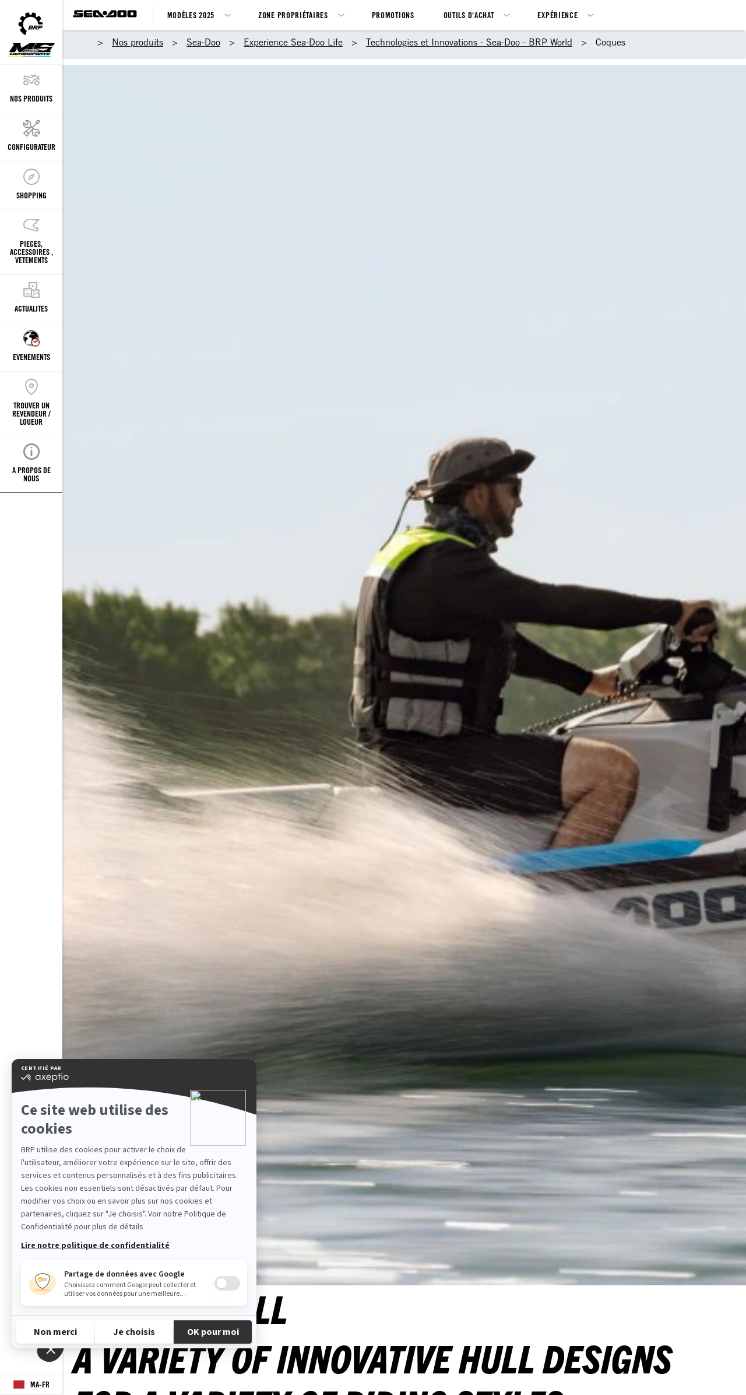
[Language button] (31, 1385)
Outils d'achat (469, 15)
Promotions (393, 15)
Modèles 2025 (190, 15)
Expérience (557, 15)
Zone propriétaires (293, 15)
